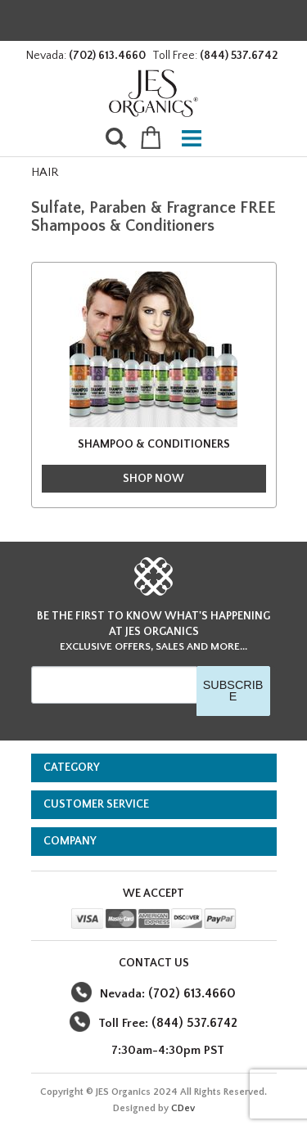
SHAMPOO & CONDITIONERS (154, 444)
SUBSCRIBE (233, 690)
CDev (183, 1108)
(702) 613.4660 (107, 55)
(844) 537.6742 (239, 55)
